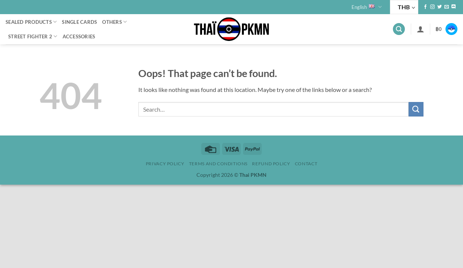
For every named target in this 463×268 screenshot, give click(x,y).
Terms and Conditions (218, 163)
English (366, 6)
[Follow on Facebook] (425, 7)
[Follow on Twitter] (439, 7)
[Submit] (416, 109)
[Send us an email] (446, 7)
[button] (399, 29)
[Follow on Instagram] (432, 7)
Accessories (79, 36)
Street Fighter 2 (32, 36)
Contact (306, 163)
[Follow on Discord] (453, 7)
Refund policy (271, 163)
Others (114, 21)
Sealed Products (31, 21)
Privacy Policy (165, 163)
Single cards (79, 22)
